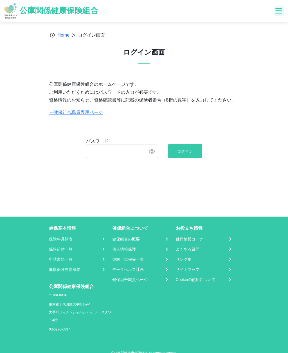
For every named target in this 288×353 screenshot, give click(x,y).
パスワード (97, 141)
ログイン (185, 151)
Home (63, 35)
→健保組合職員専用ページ (76, 112)
